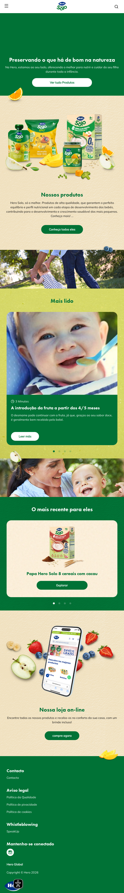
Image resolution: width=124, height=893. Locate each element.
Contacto (13, 777)
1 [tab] (54, 451)
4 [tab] (70, 451)
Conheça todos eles (62, 229)
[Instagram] (10, 852)
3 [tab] (65, 451)
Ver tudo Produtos (62, 82)
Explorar (62, 585)
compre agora (62, 736)
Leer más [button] (25, 436)
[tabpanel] (62, 378)
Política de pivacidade (22, 804)
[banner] (62, 6)
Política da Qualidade (21, 797)
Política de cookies (19, 812)
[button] (116, 7)
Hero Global (15, 864)
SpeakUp (13, 831)
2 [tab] (59, 451)
